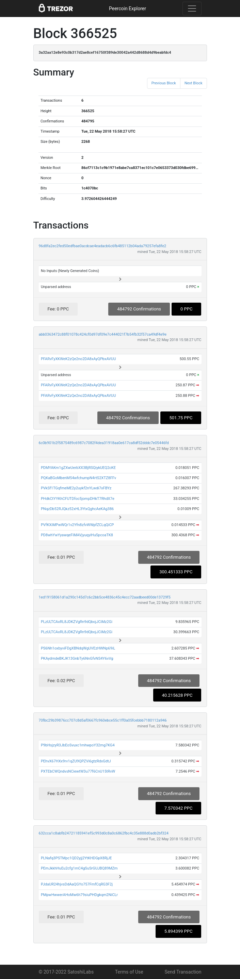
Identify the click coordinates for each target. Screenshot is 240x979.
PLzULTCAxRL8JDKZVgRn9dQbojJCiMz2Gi (76, 622)
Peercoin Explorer (127, 8)
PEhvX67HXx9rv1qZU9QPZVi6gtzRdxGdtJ (76, 761)
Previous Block (163, 83)
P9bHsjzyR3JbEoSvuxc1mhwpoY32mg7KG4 (78, 745)
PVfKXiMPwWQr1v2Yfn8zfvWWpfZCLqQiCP (77, 525)
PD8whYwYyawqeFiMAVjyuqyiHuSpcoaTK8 (77, 535)
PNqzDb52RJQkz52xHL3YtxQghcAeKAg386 (77, 509)
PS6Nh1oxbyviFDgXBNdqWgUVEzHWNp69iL (78, 648)
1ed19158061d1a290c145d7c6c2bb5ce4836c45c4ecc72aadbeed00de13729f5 (105, 597)
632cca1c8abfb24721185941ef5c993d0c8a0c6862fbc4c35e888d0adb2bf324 (104, 833)
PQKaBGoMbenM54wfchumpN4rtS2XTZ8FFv (78, 478)
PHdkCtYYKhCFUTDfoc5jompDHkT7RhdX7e (77, 498)
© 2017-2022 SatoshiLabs (66, 972)
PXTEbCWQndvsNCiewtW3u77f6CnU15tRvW (78, 771)
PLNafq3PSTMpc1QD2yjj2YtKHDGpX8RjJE (76, 858)
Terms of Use (129, 972)
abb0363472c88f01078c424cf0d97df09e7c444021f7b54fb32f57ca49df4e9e (103, 334)
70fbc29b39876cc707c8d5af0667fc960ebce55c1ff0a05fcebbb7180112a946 (103, 720)
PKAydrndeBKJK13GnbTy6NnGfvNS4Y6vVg (77, 658)
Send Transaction (182, 972)
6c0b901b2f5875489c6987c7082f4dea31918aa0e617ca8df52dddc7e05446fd (104, 443)
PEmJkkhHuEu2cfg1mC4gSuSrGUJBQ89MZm (79, 868)
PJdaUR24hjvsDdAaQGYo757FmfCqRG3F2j (77, 884)
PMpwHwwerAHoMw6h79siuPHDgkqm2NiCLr (79, 895)
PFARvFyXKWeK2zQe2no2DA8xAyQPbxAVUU (78, 359)
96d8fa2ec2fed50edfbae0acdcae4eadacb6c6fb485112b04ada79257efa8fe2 (102, 246)
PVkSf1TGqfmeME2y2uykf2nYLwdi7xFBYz (76, 488)
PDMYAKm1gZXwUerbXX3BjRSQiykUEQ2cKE (78, 468)
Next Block (194, 83)
